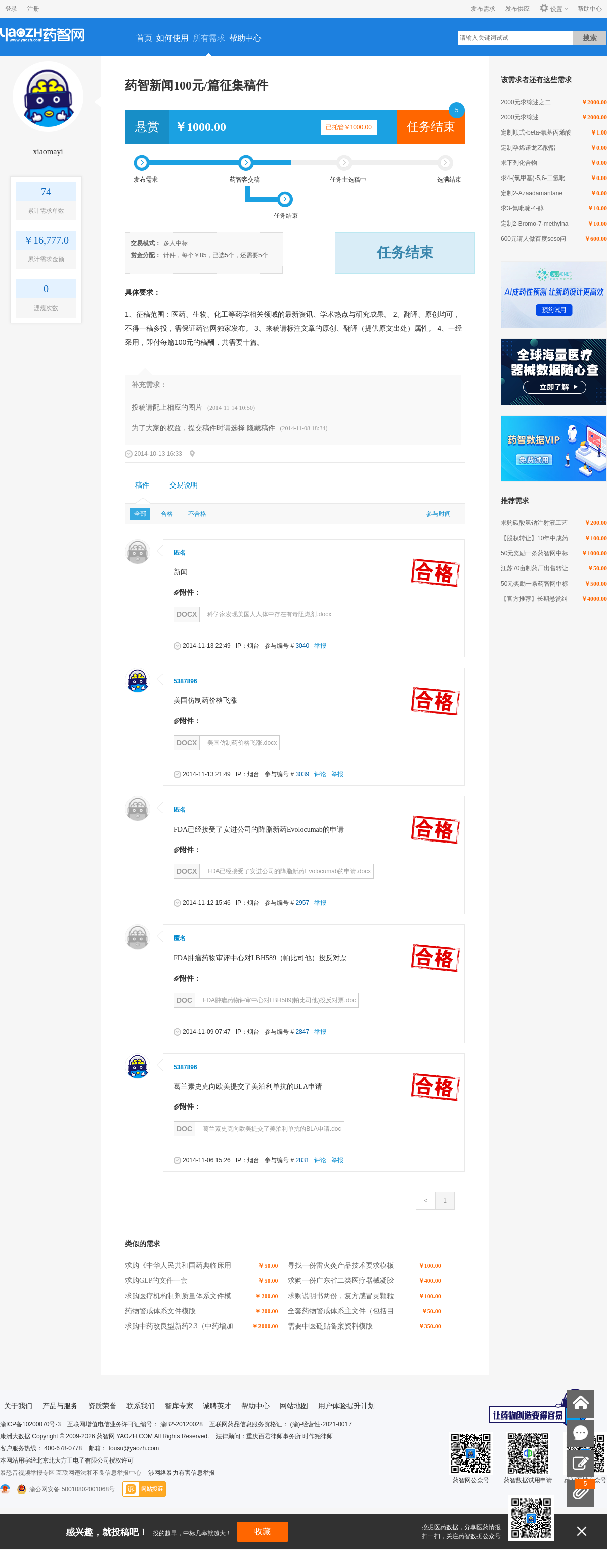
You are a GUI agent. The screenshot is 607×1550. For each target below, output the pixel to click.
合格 (167, 513)
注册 (33, 8)
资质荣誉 (102, 1406)
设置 (551, 9)
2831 (302, 1160)
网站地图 (294, 1406)
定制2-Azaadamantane (531, 193)
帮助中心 (590, 8)
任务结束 (431, 127)
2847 (302, 1031)
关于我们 (18, 1406)
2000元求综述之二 (526, 102)
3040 (302, 645)
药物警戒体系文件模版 (160, 1311)
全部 (140, 513)
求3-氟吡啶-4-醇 (522, 208)
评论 (320, 774)
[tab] (142, 485)
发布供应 (517, 8)
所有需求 (209, 38)
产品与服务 (60, 1406)
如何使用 (172, 38)
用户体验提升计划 (346, 1406)
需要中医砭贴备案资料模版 (330, 1326)
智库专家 (179, 1406)
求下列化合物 (519, 162)
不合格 (197, 513)
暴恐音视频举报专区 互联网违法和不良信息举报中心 (70, 1472)
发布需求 (483, 8)
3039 (302, 774)
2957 (302, 902)
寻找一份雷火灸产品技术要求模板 (341, 1265)
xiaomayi (48, 151)
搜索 (590, 38)
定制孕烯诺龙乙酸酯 (528, 147)
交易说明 (183, 485)
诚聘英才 (217, 1406)
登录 (11, 8)
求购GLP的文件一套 (156, 1281)
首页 (144, 38)
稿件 (142, 485)
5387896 (185, 681)
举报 (320, 645)
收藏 (262, 1531)
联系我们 (140, 1406)
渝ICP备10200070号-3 (30, 1424)
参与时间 (438, 513)
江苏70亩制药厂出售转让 (534, 568)
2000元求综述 (520, 117)
